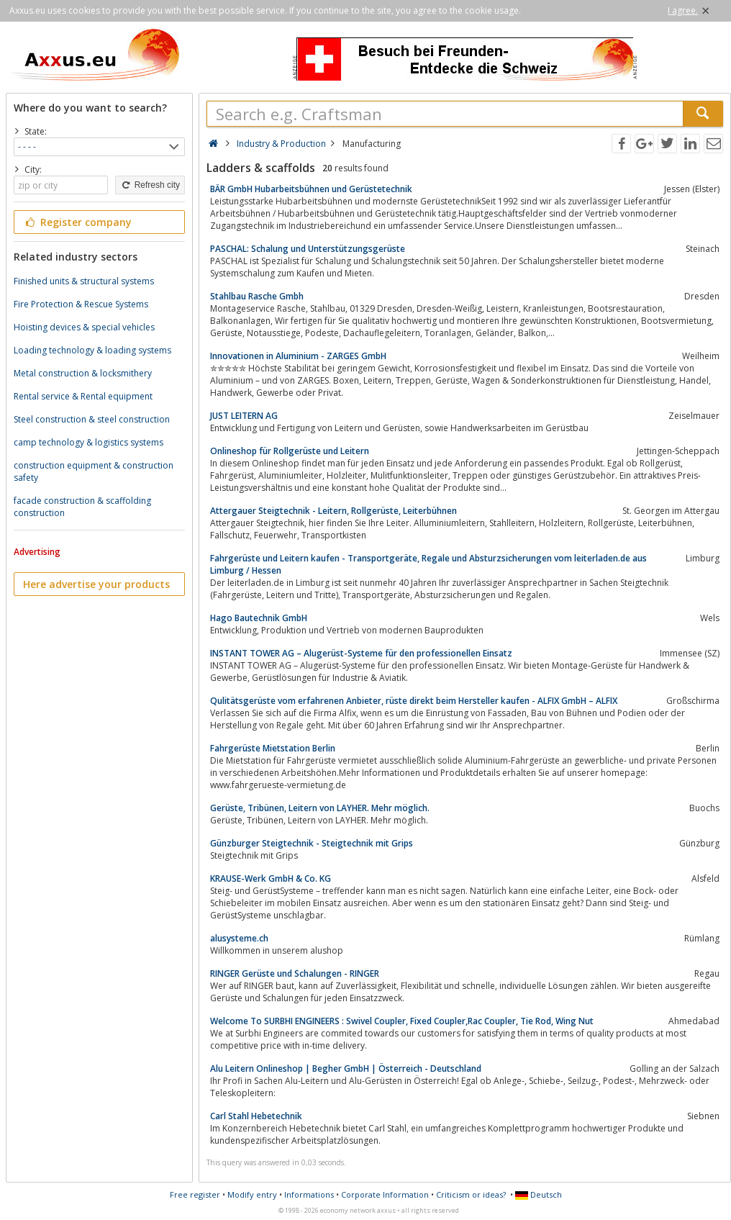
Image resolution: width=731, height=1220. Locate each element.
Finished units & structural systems (84, 281)
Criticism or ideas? (471, 1194)
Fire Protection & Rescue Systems (81, 304)
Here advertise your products (96, 584)
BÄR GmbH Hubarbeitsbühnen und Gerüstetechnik (311, 189)
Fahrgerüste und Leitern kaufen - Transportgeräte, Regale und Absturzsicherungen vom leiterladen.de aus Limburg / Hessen (428, 564)
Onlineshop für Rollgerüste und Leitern (289, 451)
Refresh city (150, 185)
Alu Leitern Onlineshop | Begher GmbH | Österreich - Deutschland (345, 1068)
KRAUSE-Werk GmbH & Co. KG (270, 878)
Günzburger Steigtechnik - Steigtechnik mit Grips (311, 843)
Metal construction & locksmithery (83, 373)
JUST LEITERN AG (244, 416)
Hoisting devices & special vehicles (84, 327)
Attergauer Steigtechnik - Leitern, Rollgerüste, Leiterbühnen (333, 511)
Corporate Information (385, 1194)
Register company (77, 222)
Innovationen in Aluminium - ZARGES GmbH (298, 356)
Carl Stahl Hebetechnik (256, 1116)
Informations (309, 1194)
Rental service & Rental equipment (83, 396)
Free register (195, 1194)
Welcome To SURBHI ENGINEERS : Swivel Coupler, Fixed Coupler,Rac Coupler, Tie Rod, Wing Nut (402, 1021)
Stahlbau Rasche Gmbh (257, 296)
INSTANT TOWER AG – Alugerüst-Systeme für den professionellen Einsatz (361, 653)
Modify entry (252, 1194)
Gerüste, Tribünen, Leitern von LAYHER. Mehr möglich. (320, 808)
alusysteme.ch (239, 938)
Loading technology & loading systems (92, 350)
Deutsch (538, 1194)
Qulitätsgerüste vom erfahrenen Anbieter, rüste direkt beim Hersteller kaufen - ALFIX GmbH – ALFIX (413, 701)
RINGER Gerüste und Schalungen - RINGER (294, 973)
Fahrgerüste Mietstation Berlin (272, 748)
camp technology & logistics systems (88, 442)
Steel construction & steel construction (92, 419)
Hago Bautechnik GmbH (258, 618)
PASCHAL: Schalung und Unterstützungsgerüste (307, 249)
